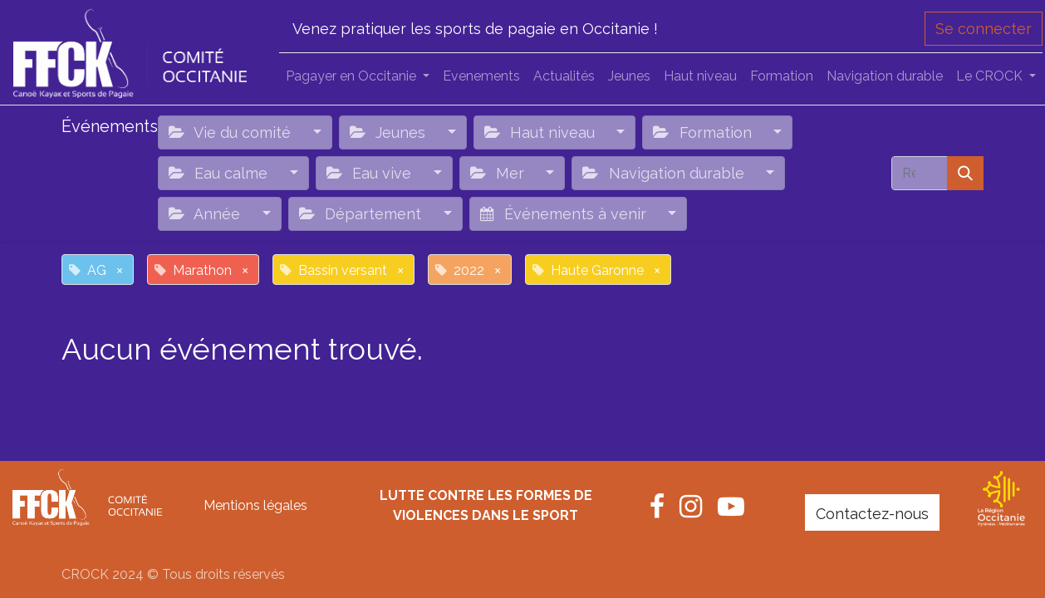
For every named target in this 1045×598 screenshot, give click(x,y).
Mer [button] (499, 173)
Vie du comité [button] (232, 132)
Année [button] (206, 214)
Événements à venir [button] (565, 214)
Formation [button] (704, 132)
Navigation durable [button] (665, 173)
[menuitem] (481, 76)
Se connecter (983, 28)
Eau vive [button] (370, 173)
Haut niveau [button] (541, 132)
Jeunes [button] (389, 132)
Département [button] (362, 214)
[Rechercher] (965, 173)
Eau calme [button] (220, 173)
